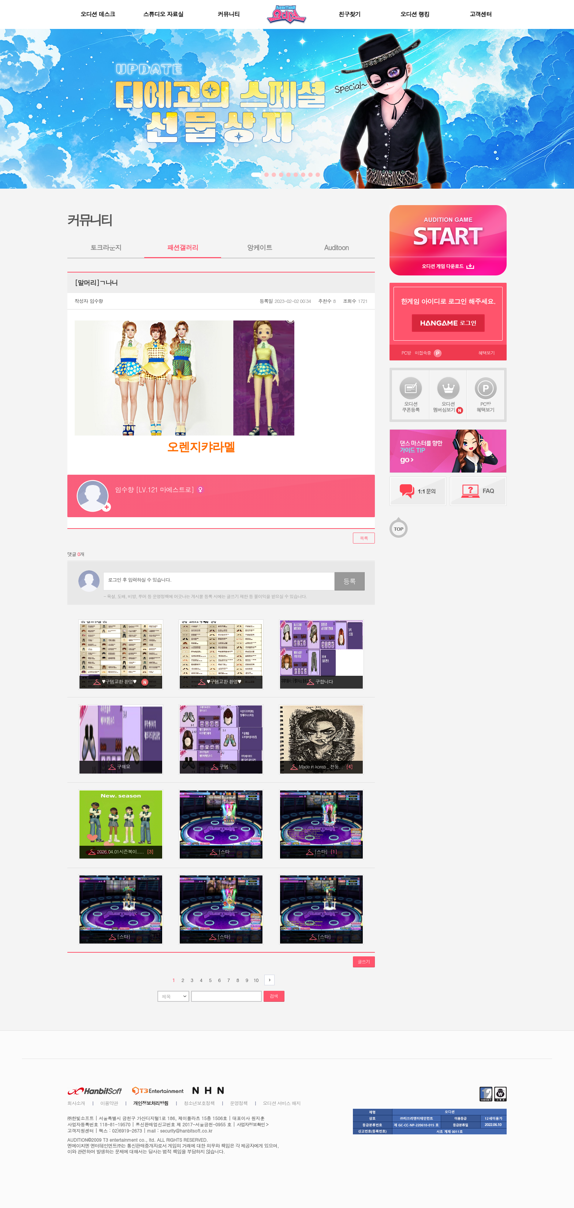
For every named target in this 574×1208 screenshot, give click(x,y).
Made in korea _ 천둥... (325, 766)
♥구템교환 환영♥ (121, 681)
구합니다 (325, 681)
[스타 (225, 851)
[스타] (325, 851)
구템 (225, 766)
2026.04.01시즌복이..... (125, 851)
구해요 (124, 766)
